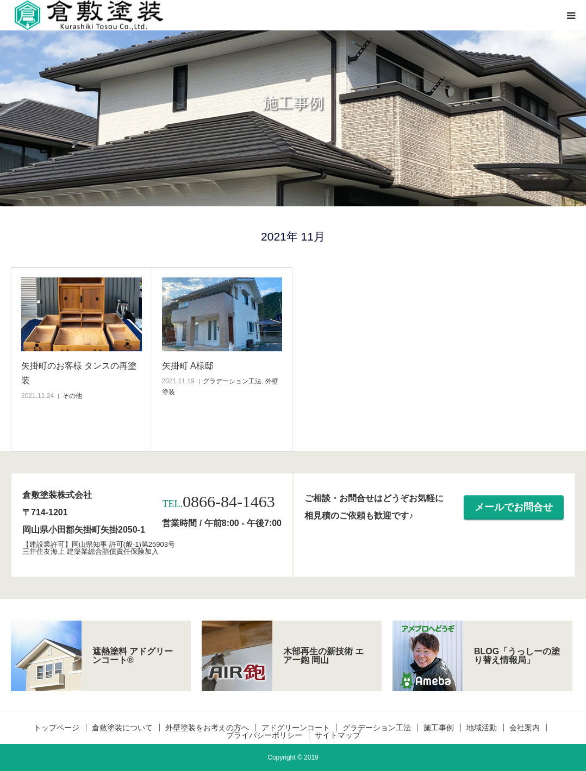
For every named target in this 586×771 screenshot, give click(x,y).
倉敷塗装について (122, 727)
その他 (72, 396)
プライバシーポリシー (264, 735)
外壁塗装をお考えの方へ (207, 727)
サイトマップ (337, 735)
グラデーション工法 (232, 381)
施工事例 (438, 727)
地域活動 (481, 727)
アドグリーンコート (295, 727)
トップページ (56, 727)
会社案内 (524, 727)
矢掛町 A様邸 (188, 365)
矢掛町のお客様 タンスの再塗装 (78, 373)
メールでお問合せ (514, 507)
